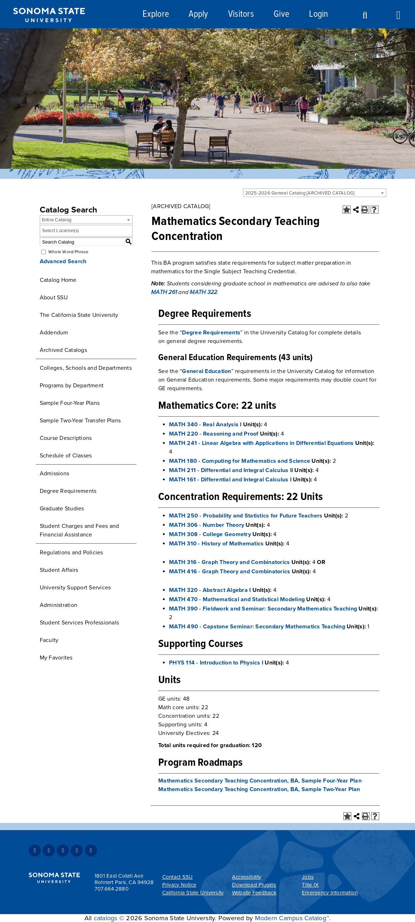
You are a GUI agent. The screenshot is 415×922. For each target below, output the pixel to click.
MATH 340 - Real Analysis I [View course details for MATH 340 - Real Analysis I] (205, 424)
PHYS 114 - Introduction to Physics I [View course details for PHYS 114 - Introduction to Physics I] (216, 662)
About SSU (54, 297)
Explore (156, 14)
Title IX (310, 885)
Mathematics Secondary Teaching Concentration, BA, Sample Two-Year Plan (259, 789)
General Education (206, 371)
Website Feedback (254, 892)
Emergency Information (330, 892)
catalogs (105, 918)
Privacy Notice (179, 885)
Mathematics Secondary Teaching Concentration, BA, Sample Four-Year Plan (260, 780)
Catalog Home (58, 280)
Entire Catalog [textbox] (57, 220)
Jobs (308, 877)
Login (318, 14)
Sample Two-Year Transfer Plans (80, 420)
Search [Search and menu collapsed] (362, 15)
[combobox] (314, 192)
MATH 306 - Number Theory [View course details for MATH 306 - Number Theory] (206, 525)
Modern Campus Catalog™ (292, 918)
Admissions (54, 473)
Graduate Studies (62, 508)
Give (281, 14)
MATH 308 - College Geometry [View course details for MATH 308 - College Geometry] (210, 534)
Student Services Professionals (79, 622)
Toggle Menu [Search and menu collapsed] (401, 14)
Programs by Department (72, 385)
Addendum (54, 332)
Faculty (49, 640)
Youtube (77, 850)
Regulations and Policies (71, 552)
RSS (91, 850)
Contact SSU (177, 877)
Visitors (241, 14)
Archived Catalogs (63, 350)
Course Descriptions (66, 438)
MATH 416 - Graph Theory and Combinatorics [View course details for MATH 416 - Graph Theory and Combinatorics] (229, 571)
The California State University (79, 315)
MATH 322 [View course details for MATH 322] (203, 292)
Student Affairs (59, 570)
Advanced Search (63, 261)
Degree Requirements (68, 491)
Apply (198, 14)
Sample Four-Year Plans (70, 403)
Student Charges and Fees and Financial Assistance (79, 530)
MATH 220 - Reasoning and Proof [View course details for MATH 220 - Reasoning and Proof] (214, 433)
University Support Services (75, 587)
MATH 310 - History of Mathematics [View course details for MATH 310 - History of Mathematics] (216, 543)
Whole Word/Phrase (68, 251)
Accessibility (246, 877)
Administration (59, 605)
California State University (193, 892)
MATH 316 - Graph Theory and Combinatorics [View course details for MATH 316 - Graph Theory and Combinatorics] (229, 562)
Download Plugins (254, 885)
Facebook (35, 850)
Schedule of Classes (66, 455)
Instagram (63, 850)
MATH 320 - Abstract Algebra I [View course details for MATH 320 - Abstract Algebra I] (210, 590)
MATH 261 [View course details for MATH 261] (164, 292)
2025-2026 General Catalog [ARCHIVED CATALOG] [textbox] (300, 193)
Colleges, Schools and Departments (86, 368)
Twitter (49, 850)
